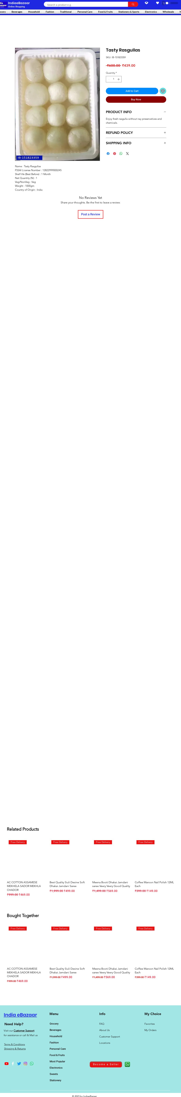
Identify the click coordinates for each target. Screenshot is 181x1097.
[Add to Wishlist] (163, 91)
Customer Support (24, 1030)
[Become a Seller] (106, 1064)
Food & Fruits (57, 1055)
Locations (105, 1042)
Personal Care (58, 1049)
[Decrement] (108, 79)
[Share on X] (127, 154)
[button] (166, 3)
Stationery (55, 1080)
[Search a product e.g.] (84, 5)
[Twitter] (19, 1063)
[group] (90, 869)
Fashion (54, 1042)
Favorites (149, 1023)
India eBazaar (20, 1015)
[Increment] (119, 79)
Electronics (56, 1068)
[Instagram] (25, 1063)
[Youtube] (6, 1063)
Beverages (55, 1030)
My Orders (150, 1030)
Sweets (54, 1074)
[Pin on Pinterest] (115, 154)
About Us (104, 1030)
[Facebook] (13, 1063)
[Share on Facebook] (108, 154)
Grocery (54, 1024)
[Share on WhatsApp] (121, 154)
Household (56, 1036)
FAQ (101, 1023)
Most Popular (57, 1061)
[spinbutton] (114, 79)
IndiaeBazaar (19, 3)
